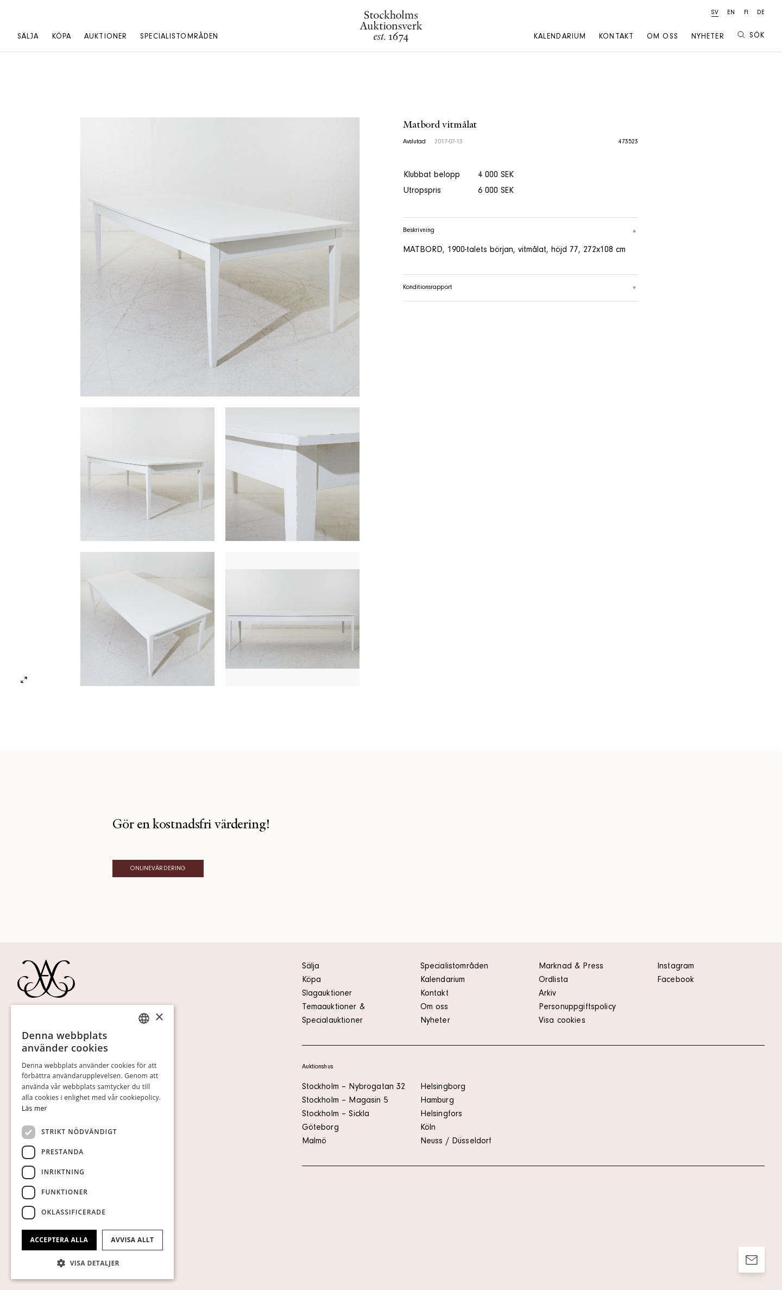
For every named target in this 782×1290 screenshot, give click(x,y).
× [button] (159, 1018)
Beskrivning (521, 231)
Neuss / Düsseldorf (456, 1141)
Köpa (61, 37)
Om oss (662, 37)
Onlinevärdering (158, 869)
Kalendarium (560, 37)
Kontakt (616, 37)
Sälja (28, 37)
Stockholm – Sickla (336, 1114)
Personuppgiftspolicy (577, 1007)
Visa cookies (562, 1021)
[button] (92, 1262)
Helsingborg (443, 1087)
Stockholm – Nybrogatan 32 (354, 1087)
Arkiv (548, 994)
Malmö (314, 1141)
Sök (751, 35)
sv (714, 13)
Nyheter (707, 37)
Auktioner (105, 37)
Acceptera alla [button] (59, 1239)
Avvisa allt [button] (132, 1239)
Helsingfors (441, 1114)
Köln (428, 1128)
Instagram (675, 966)
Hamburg (437, 1101)
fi (746, 13)
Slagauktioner (327, 994)
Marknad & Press (571, 966)
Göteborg (320, 1128)
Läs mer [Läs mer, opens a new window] (34, 1108)
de (761, 13)
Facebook (675, 980)
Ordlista (553, 980)
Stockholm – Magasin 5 (345, 1101)
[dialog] (92, 1142)
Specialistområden (179, 37)
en (731, 13)
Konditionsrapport (521, 288)
